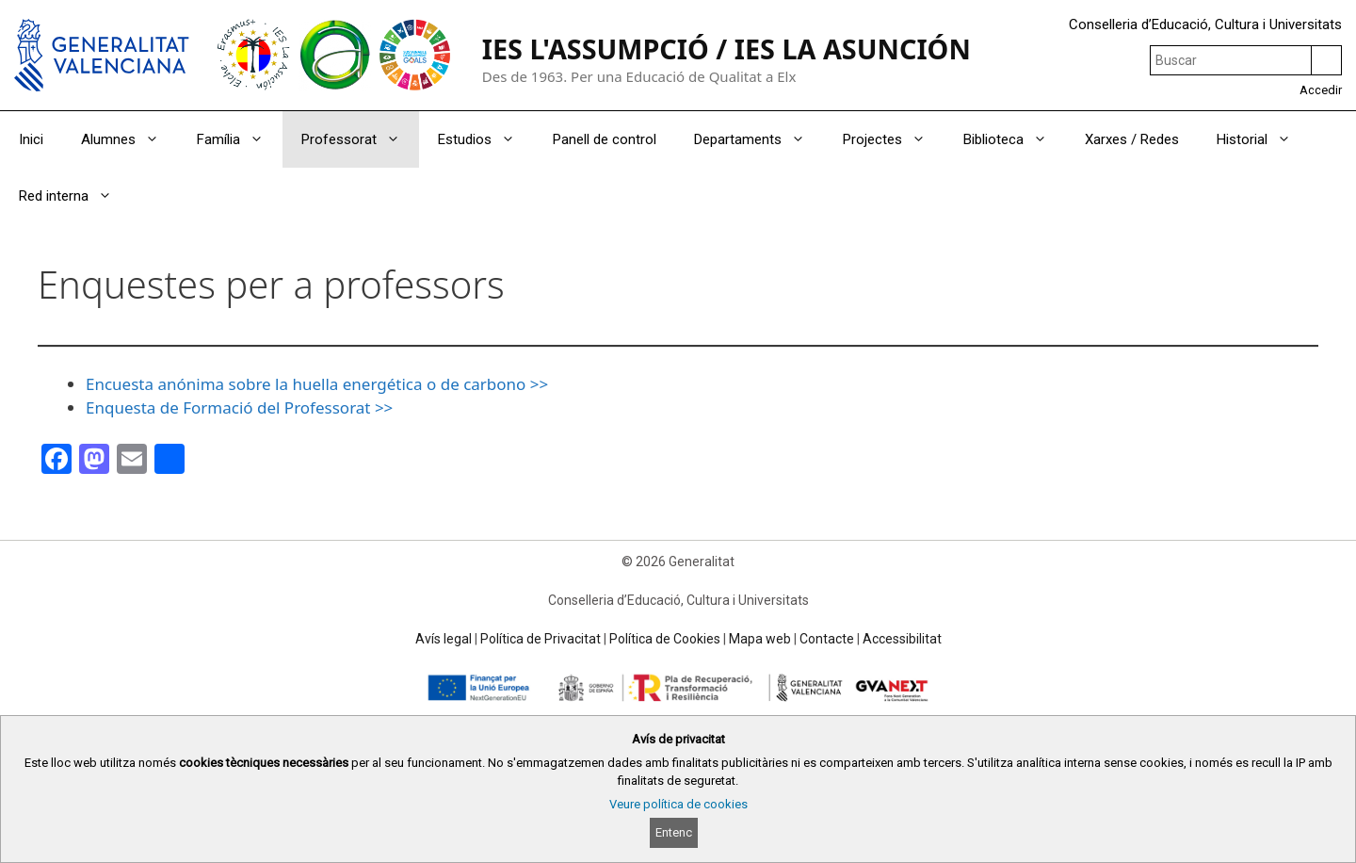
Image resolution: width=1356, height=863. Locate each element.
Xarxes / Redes (1132, 139)
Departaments (759, 139)
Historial (1263, 139)
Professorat (360, 139)
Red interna (75, 196)
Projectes (893, 139)
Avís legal (443, 638)
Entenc (673, 832)
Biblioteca (1014, 139)
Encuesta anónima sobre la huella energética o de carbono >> (317, 384)
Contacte (826, 638)
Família (239, 139)
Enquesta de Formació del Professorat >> (239, 407)
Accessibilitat (902, 638)
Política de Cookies (664, 638)
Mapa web (760, 638)
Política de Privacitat (540, 638)
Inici (31, 139)
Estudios (486, 139)
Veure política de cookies (678, 804)
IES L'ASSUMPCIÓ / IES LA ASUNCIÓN (726, 48)
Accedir (1321, 90)
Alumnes (129, 139)
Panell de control (604, 139)
